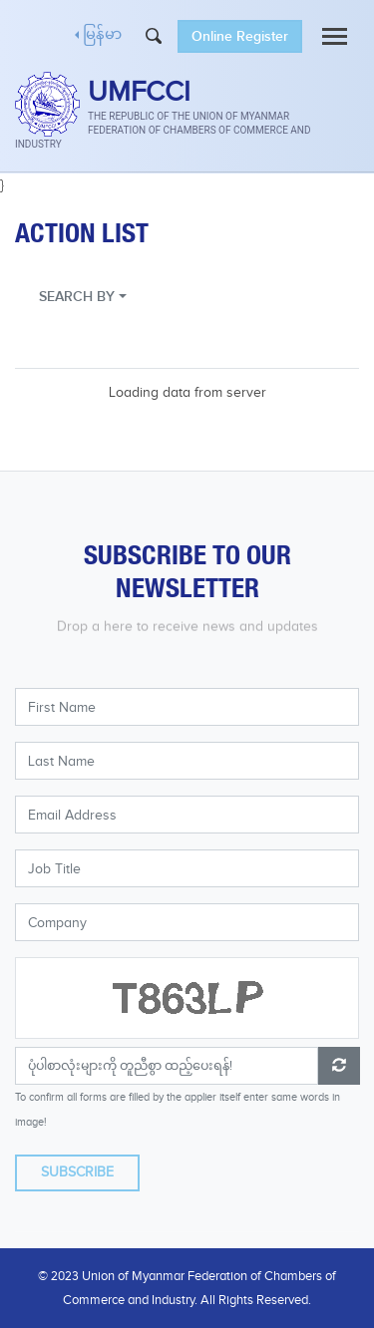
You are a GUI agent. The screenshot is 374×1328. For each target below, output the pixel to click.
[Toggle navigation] (334, 36)
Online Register (239, 36)
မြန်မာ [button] (102, 35)
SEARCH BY (77, 296)
